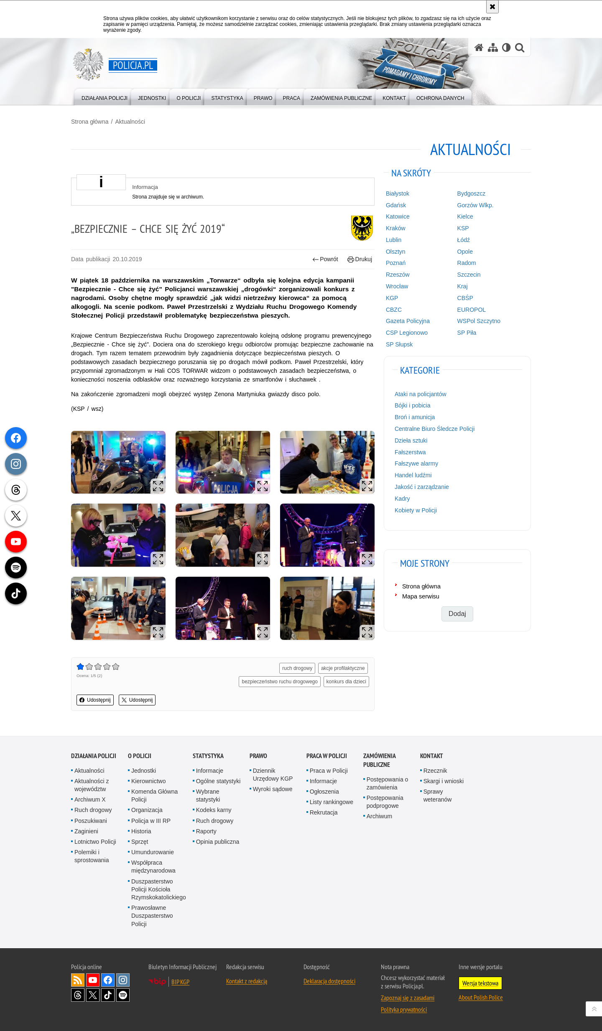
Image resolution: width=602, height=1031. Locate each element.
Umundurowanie (152, 852)
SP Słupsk (399, 344)
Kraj (462, 286)
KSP (463, 228)
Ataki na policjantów (420, 394)
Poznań (396, 263)
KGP (392, 298)
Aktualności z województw (91, 785)
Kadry (402, 498)
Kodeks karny (214, 810)
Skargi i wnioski (443, 781)
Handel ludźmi (413, 475)
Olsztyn (396, 251)
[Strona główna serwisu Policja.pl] (479, 47)
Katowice (398, 216)
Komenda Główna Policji (154, 795)
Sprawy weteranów (437, 795)
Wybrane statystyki (208, 795)
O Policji (139, 755)
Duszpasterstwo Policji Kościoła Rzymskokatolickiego (158, 889)
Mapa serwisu (420, 596)
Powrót (325, 259)
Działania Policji (93, 755)
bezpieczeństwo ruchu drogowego (279, 682)
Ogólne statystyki (218, 781)
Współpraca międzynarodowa (153, 866)
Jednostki (143, 770)
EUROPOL (471, 309)
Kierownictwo (148, 781)
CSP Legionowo (407, 332)
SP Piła (467, 332)
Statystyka (208, 755)
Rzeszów (398, 274)
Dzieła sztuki (411, 440)
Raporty (206, 831)
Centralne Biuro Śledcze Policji (434, 428)
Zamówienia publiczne (379, 760)
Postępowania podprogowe (385, 801)
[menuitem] (104, 96)
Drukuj (359, 259)
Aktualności (130, 121)
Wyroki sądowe (273, 789)
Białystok (397, 193)
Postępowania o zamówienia (387, 783)
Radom (466, 263)
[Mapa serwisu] (493, 47)
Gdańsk (396, 205)
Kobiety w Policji (416, 510)
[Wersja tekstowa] (506, 47)
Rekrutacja (324, 812)
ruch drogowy (297, 668)
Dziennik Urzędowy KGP (273, 774)
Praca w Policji (326, 755)
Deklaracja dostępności (329, 981)
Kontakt (431, 755)
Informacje (209, 770)
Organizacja (147, 810)
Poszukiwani (90, 820)
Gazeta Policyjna (408, 321)
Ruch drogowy (93, 810)
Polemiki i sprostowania (91, 856)
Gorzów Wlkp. (475, 205)
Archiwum (379, 816)
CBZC (394, 309)
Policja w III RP (151, 820)
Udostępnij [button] (95, 700)
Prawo (258, 755)
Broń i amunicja (415, 417)
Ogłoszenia (324, 791)
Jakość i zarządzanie (422, 487)
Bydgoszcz (471, 193)
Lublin (393, 240)
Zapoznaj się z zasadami (407, 997)
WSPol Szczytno (478, 321)
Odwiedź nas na (92, 980)
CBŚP (465, 298)
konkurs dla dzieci (346, 682)
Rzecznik (435, 770)
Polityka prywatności (404, 1009)
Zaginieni (86, 831)
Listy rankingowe (331, 802)
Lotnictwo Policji (95, 841)
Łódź (463, 240)
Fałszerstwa (410, 452)
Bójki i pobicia (413, 405)
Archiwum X (90, 799)
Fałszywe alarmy (416, 463)
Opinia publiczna (218, 841)
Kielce (465, 216)
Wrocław (397, 286)
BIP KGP (180, 982)
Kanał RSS (77, 980)
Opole (465, 251)
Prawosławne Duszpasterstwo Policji (152, 915)
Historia (141, 831)
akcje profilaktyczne (343, 668)
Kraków (396, 228)
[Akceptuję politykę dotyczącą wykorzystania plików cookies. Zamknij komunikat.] (492, 6)
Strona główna (90, 121)
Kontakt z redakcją (246, 981)
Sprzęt (139, 841)
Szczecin (469, 274)
